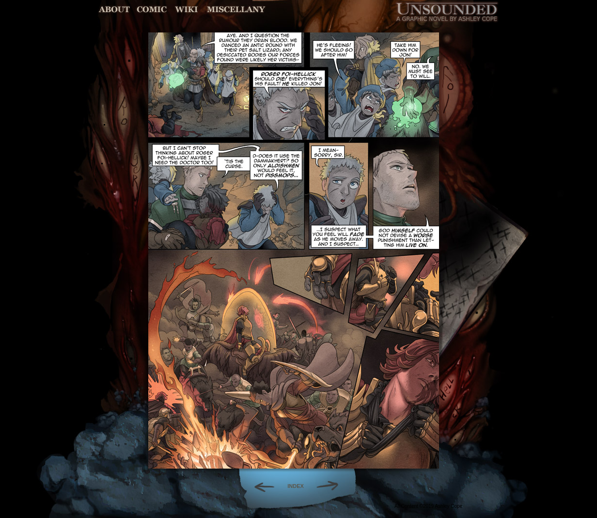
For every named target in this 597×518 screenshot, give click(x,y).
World (187, 9)
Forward (330, 486)
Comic (152, 9)
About (115, 9)
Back (260, 486)
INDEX (295, 486)
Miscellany (236, 9)
